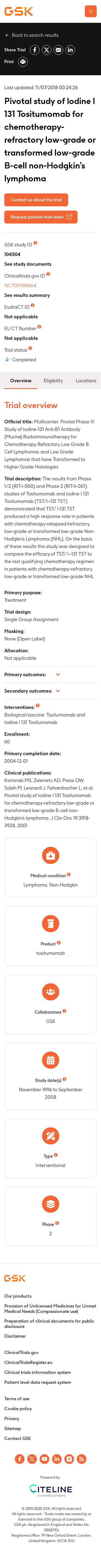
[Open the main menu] (91, 11)
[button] (50, 675)
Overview (21, 380)
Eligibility (53, 380)
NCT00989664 (20, 285)
